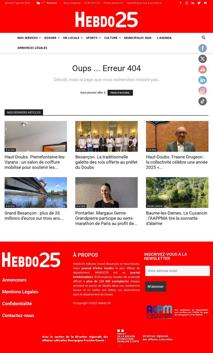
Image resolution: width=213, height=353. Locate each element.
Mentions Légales (20, 291)
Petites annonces (113, 2)
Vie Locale (73, 38)
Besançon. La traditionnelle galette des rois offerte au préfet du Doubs (106, 162)
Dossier (52, 38)
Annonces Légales (32, 48)
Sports (93, 38)
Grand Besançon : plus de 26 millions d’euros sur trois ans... (34, 216)
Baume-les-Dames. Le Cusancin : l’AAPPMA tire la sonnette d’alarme (176, 218)
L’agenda (164, 38)
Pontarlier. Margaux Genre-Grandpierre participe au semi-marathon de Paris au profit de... (106, 218)
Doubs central (154, 206)
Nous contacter (72, 2)
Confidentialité (17, 303)
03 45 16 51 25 (92, 2)
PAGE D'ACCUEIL (120, 92)
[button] (203, 38)
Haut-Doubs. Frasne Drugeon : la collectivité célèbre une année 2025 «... (177, 162)
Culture (112, 38)
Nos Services (29, 38)
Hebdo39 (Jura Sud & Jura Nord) (144, 2)
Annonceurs (14, 280)
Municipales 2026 (137, 38)
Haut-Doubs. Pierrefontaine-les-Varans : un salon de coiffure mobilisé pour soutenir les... (35, 162)
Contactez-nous (18, 315)
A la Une (10, 149)
